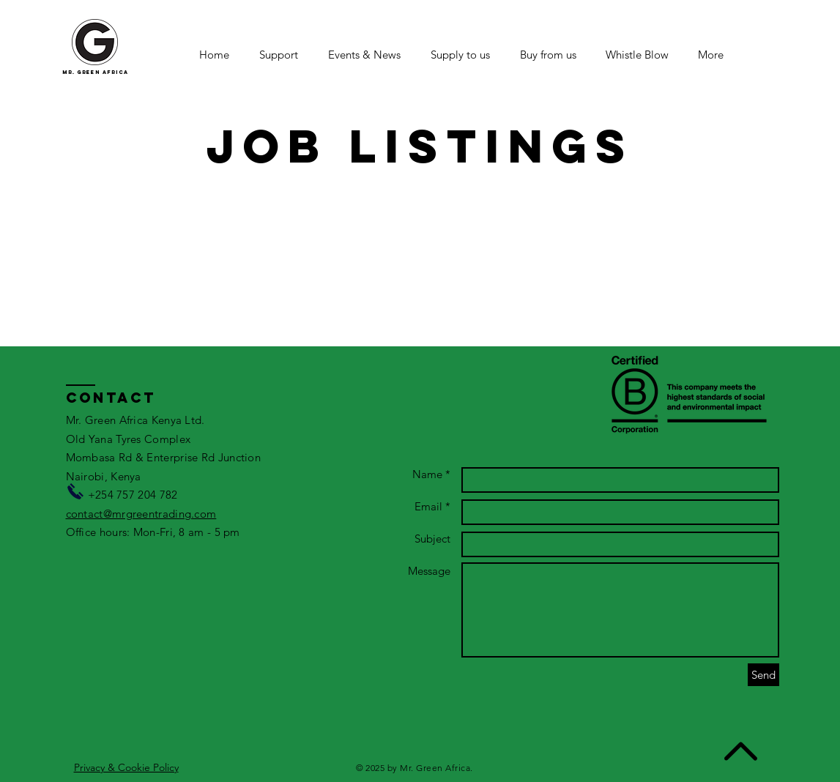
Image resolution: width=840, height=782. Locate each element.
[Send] (763, 674)
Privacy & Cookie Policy (126, 767)
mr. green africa (95, 72)
